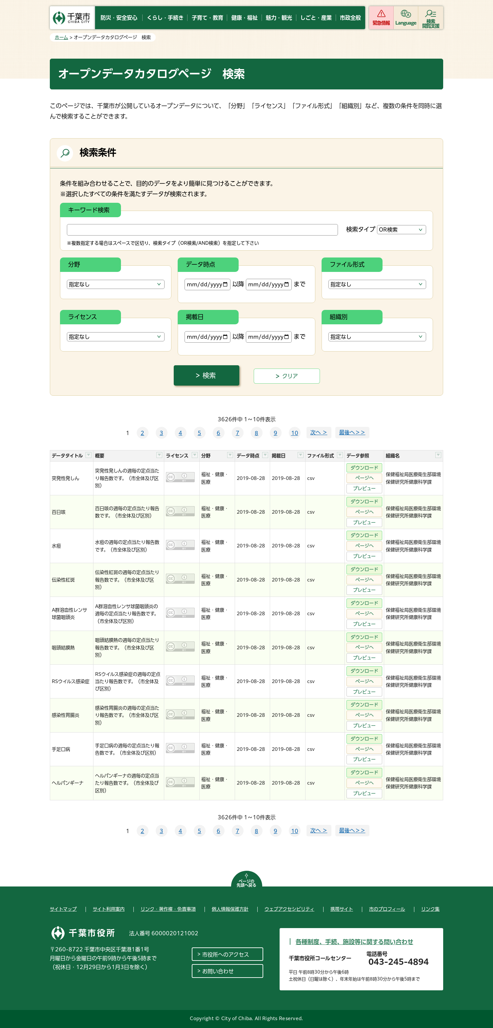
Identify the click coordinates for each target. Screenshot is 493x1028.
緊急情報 (381, 23)
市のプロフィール (387, 909)
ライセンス (82, 317)
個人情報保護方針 (230, 909)
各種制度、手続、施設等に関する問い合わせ (354, 942)
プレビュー (364, 488)
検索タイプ (360, 229)
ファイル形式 (347, 264)
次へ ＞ (318, 432)
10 (294, 433)
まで (276, 284)
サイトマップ (63, 909)
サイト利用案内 (109, 909)
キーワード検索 (88, 210)
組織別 (338, 317)
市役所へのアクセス (225, 954)
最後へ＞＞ (352, 432)
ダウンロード (364, 468)
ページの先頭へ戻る (246, 883)
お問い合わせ (218, 971)
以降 (214, 284)
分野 (74, 264)
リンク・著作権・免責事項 (168, 909)
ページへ (364, 478)
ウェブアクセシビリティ (289, 909)
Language (406, 23)
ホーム (61, 37)
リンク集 (430, 909)
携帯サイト (341, 909)
